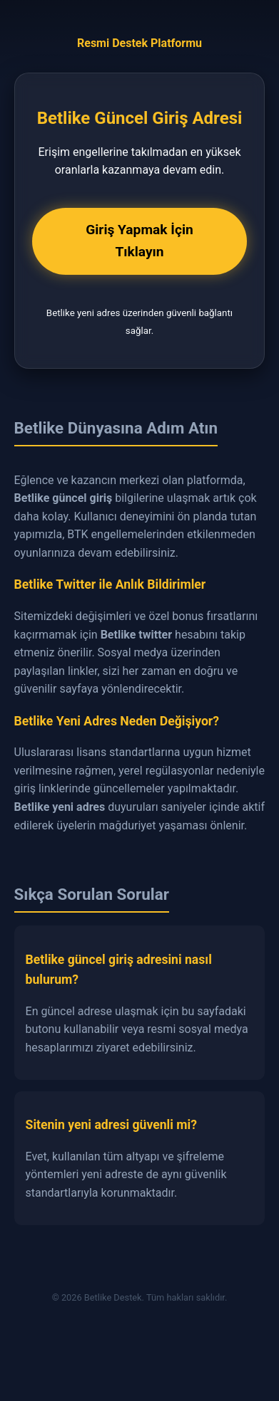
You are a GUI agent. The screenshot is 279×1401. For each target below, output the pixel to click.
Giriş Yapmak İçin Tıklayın (139, 240)
